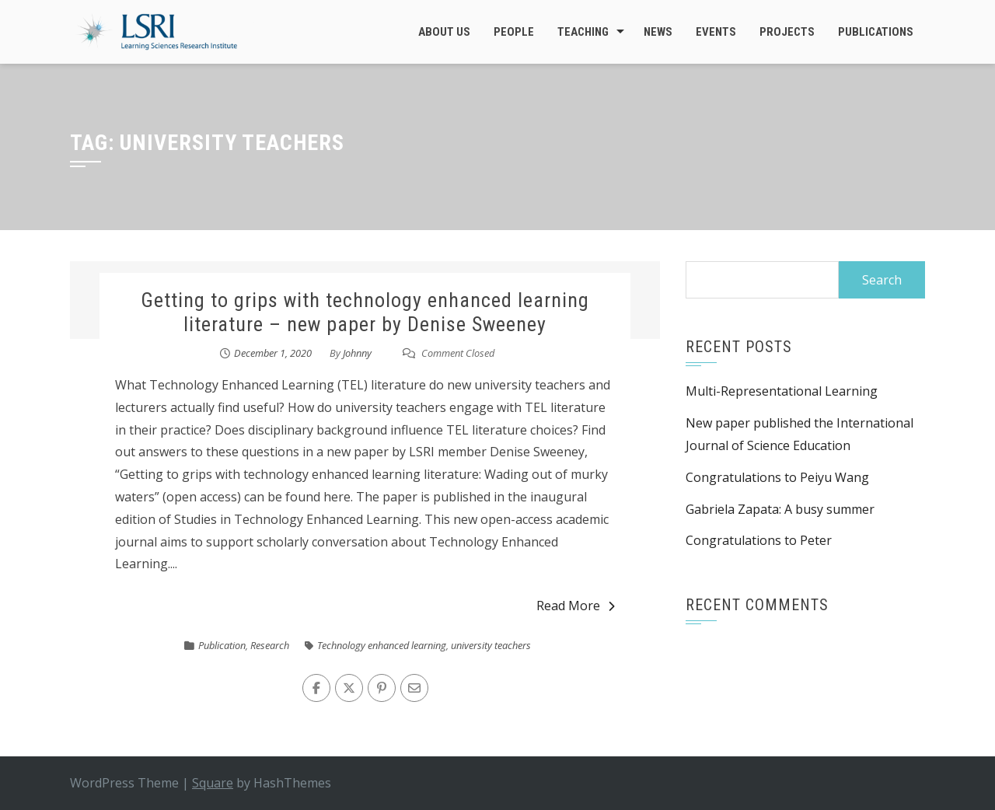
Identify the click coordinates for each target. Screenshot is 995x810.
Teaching (583, 32)
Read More (575, 605)
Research (269, 645)
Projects (787, 32)
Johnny (357, 353)
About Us (444, 32)
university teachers (491, 645)
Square (212, 782)
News (658, 32)
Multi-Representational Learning (782, 391)
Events (716, 32)
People (514, 32)
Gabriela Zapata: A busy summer (780, 509)
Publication (222, 645)
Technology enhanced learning (381, 645)
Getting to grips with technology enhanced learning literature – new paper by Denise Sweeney (365, 312)
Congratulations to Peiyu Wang (777, 477)
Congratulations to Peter (759, 540)
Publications (875, 32)
